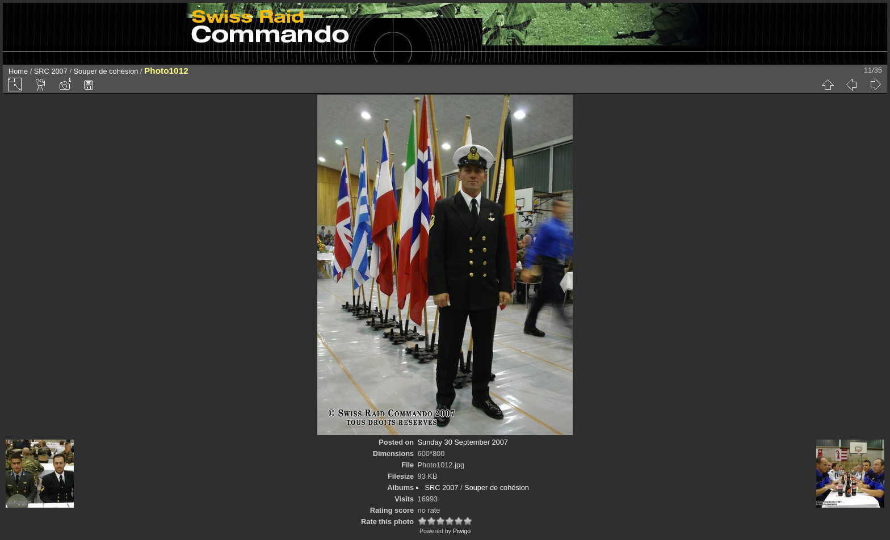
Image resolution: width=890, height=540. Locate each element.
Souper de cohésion (106, 71)
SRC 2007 (51, 71)
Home (18, 71)
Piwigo (462, 531)
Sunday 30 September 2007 (463, 442)
